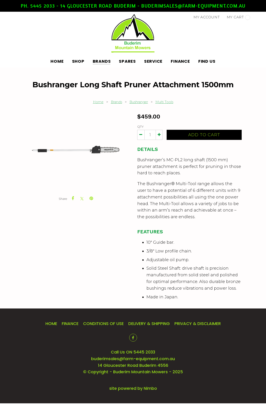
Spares (127, 61)
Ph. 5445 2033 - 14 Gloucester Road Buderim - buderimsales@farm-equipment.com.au (133, 6)
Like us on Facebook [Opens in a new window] (133, 338)
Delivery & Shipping (149, 323)
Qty (140, 126)
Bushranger (138, 102)
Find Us (207, 61)
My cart (238, 17)
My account (206, 17)
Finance (180, 61)
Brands (102, 61)
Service (153, 61)
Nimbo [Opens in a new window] (150, 388)
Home (57, 61)
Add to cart (204, 134)
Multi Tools (164, 102)
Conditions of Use (103, 323)
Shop (78, 61)
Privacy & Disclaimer (197, 323)
